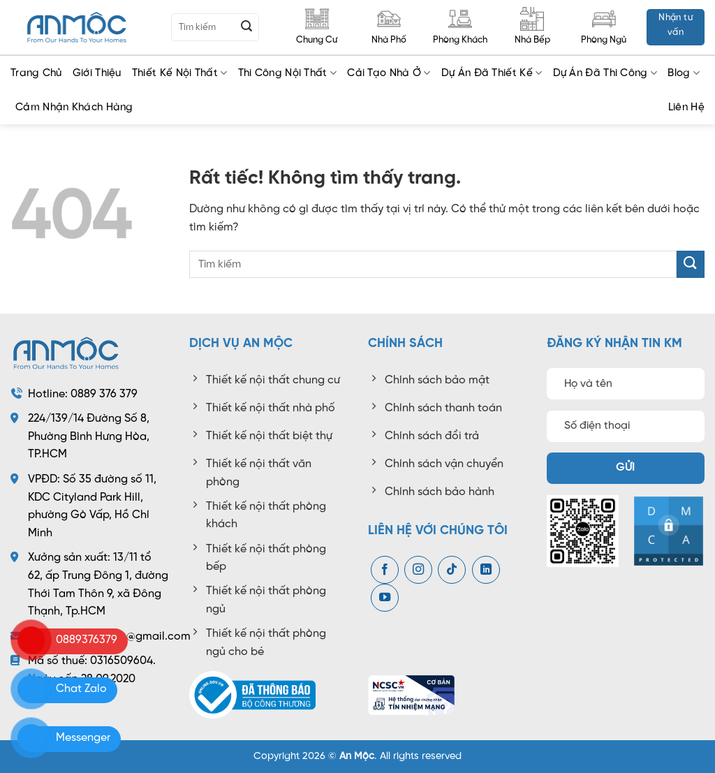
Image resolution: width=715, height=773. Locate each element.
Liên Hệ (686, 107)
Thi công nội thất (287, 73)
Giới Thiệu (97, 73)
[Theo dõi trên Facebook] (385, 570)
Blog (684, 73)
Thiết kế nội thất (180, 73)
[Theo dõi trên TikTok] (452, 570)
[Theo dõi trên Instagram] (418, 570)
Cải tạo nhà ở (388, 73)
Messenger (83, 738)
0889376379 (86, 640)
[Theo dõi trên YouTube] (385, 597)
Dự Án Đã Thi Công (605, 73)
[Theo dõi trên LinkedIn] (486, 570)
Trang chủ (36, 73)
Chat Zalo (81, 689)
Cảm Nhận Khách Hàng (74, 107)
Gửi (625, 467)
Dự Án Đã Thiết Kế (492, 73)
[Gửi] (246, 27)
